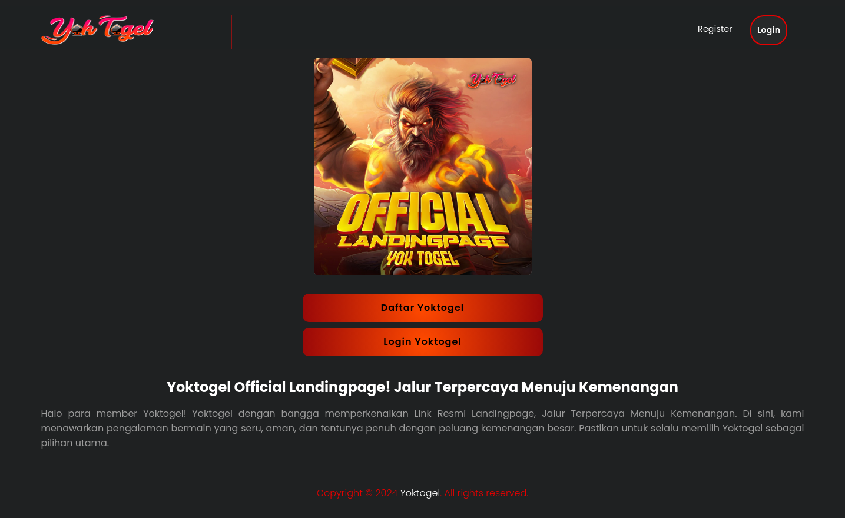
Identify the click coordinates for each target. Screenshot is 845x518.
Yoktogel (420, 493)
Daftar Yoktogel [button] (422, 307)
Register (725, 31)
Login (779, 32)
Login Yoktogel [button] (422, 341)
